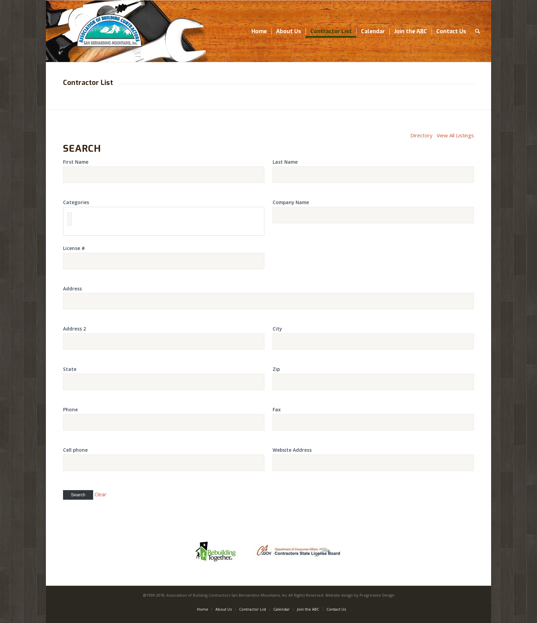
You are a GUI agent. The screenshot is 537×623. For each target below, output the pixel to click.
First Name (75, 162)
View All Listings (455, 135)
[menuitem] (259, 31)
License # (74, 248)
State (69, 369)
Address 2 (74, 328)
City (277, 328)
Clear (101, 494)
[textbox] (69, 218)
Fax (277, 409)
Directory (421, 135)
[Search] (477, 31)
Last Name (285, 162)
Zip (276, 369)
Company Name (291, 202)
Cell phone (75, 450)
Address (72, 288)
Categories (76, 202)
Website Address (292, 450)
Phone (70, 409)
